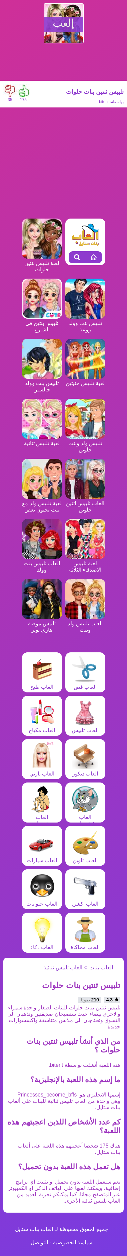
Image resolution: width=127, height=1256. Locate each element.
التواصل (39, 1242)
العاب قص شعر (85, 687)
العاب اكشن (85, 901)
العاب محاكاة (85, 944)
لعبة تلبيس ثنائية (42, 440)
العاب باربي (42, 770)
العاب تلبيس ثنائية (62, 967)
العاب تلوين (85, 857)
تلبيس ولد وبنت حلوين (85, 443)
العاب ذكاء (42, 944)
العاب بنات (101, 967)
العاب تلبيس (85, 727)
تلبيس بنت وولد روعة (85, 323)
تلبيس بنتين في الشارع (42, 323)
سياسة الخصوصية (72, 1242)
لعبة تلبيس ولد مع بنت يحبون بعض (42, 503)
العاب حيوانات (41, 901)
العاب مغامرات (42, 817)
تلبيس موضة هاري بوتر (42, 623)
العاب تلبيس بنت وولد (42, 563)
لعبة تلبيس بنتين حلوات (42, 263)
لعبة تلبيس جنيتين (85, 380)
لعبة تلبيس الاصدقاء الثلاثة (85, 563)
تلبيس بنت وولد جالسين (42, 383)
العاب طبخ (42, 684)
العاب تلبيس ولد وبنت (85, 623)
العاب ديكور (85, 770)
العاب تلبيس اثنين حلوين (85, 503)
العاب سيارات (42, 857)
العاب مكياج (42, 727)
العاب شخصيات (85, 817)
